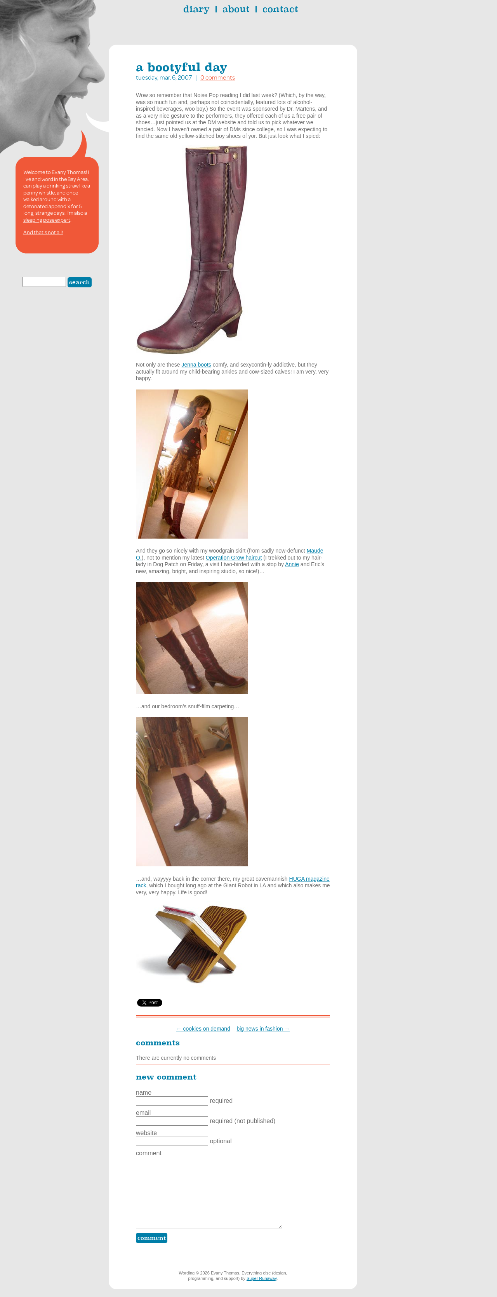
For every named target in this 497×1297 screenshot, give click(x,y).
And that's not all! (43, 232)
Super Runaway (261, 1278)
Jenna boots (196, 365)
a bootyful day (181, 67)
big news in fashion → (263, 1029)
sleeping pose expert (46, 220)
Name (143, 1092)
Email (143, 1112)
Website (146, 1133)
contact (280, 8)
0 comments (217, 77)
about (236, 8)
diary (196, 8)
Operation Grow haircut (234, 558)
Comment (149, 1153)
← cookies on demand (203, 1029)
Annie (292, 564)
